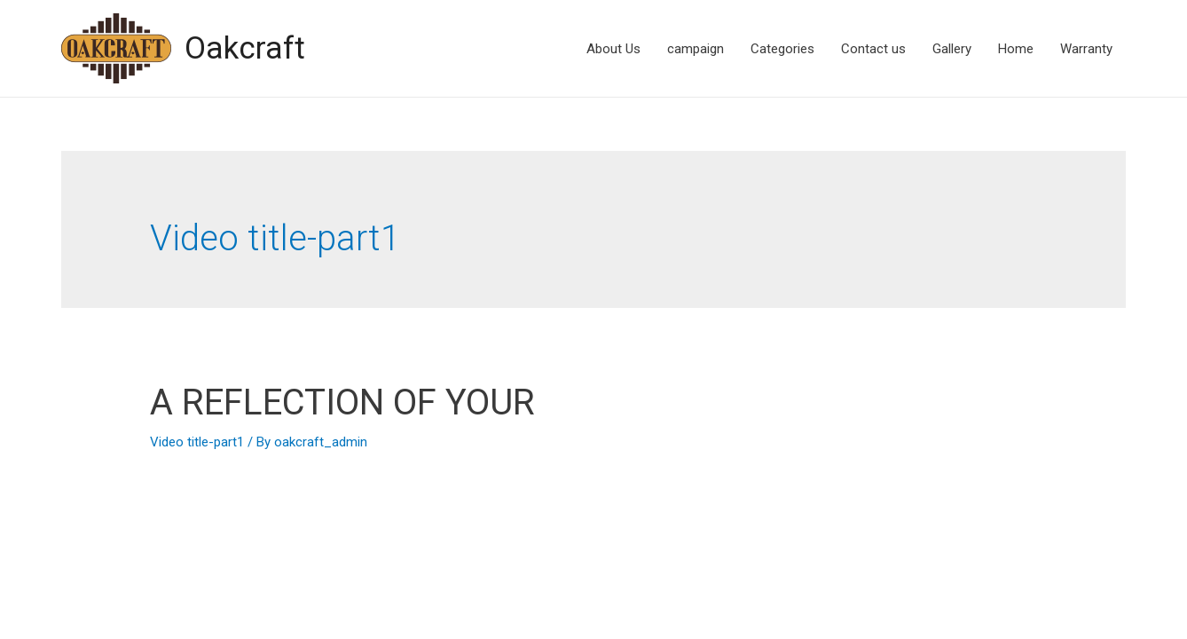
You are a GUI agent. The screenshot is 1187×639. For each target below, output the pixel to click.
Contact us (873, 49)
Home (1016, 49)
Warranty (1086, 49)
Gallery (951, 49)
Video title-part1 (197, 442)
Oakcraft (245, 48)
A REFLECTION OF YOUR (342, 402)
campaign (695, 49)
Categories (782, 49)
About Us (613, 49)
